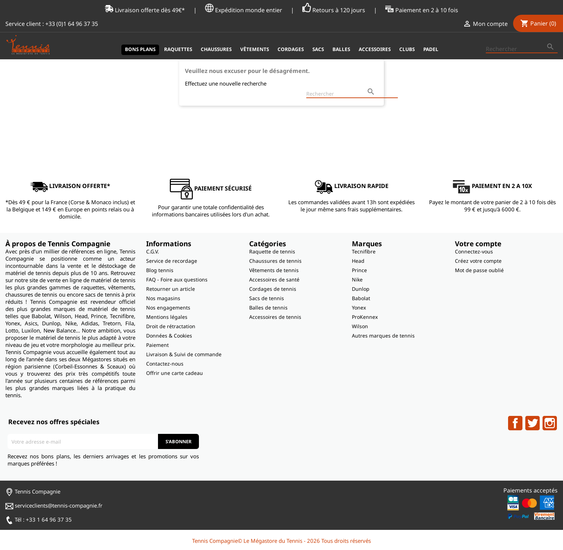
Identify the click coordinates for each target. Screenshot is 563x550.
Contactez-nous (164, 363)
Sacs (318, 49)
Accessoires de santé (274, 279)
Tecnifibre (364, 251)
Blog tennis (159, 270)
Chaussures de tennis (275, 260)
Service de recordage (171, 260)
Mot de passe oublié (479, 270)
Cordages (291, 49)
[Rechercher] (522, 49)
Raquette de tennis (272, 251)
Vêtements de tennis (274, 270)
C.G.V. (152, 251)
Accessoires (375, 49)
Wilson (360, 326)
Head (358, 260)
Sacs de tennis (266, 298)
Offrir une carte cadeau (174, 373)
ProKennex (365, 316)
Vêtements (254, 49)
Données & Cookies (169, 335)
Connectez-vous (474, 251)
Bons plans (140, 49)
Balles (341, 49)
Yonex (359, 307)
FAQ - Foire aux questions (177, 279)
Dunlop (360, 288)
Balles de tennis (268, 307)
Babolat (361, 298)
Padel (430, 49)
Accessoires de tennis (275, 316)
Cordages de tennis (272, 288)
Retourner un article (170, 288)
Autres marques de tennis (383, 335)
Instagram (550, 423)
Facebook (515, 423)
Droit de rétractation (170, 326)
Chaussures (216, 49)
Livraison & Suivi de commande (184, 354)
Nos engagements (168, 307)
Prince (359, 270)
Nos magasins (163, 298)
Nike (357, 279)
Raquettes (178, 49)
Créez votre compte (478, 260)
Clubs (407, 49)
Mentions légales (166, 316)
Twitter (532, 423)
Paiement (157, 345)
